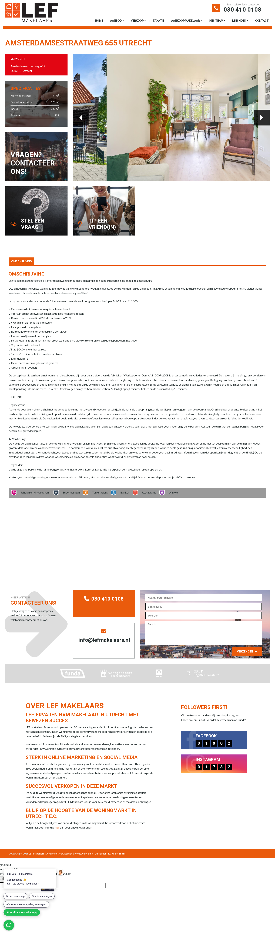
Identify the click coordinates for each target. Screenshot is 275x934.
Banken (123, 492)
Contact (262, 20)
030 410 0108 (242, 9)
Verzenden (245, 651)
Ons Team (216, 20)
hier (57, 827)
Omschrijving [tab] (21, 261)
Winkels (172, 492)
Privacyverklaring (83, 853)
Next (262, 117)
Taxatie (158, 20)
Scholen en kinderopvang (34, 492)
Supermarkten (70, 492)
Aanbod (116, 20)
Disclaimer (100, 853)
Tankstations (99, 492)
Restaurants (148, 492)
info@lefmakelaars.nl (104, 636)
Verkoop (137, 20)
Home (99, 20)
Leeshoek (239, 20)
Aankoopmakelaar (185, 20)
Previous (81, 117)
